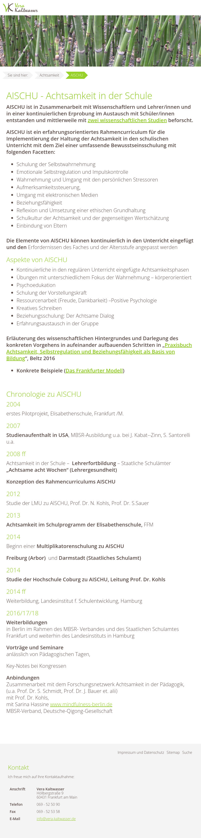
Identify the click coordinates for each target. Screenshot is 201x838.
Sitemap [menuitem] (173, 752)
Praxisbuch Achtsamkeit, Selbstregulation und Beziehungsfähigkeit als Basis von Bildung (99, 351)
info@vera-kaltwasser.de (56, 818)
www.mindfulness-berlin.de (81, 704)
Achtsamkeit (49, 75)
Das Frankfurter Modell (94, 370)
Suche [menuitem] (187, 752)
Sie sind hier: (18, 75)
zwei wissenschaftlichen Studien (127, 120)
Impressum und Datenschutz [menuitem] (141, 752)
